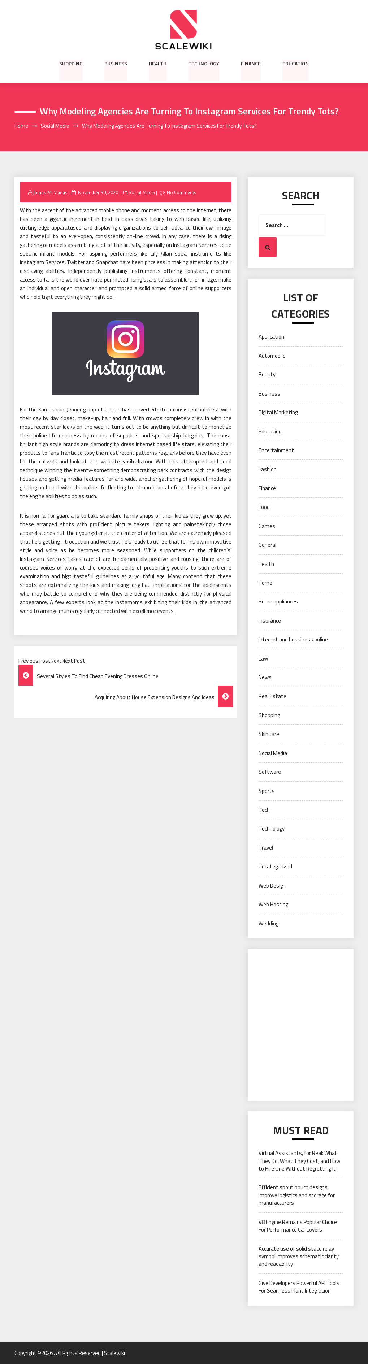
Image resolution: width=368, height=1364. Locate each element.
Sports (267, 791)
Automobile (272, 356)
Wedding (268, 923)
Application (271, 337)
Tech (264, 810)
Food (264, 507)
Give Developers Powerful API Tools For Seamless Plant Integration (299, 1287)
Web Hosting (273, 904)
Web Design (272, 885)
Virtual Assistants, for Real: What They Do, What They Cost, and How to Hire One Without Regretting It (299, 1161)
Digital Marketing (278, 412)
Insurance (270, 620)
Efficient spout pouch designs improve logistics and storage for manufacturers (297, 1195)
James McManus (50, 192)
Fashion (268, 469)
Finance (251, 63)
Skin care (269, 734)
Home (265, 583)
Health (157, 63)
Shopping (71, 63)
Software (270, 772)
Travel (266, 848)
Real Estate (272, 696)
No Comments (182, 192)
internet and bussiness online (293, 640)
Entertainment (276, 450)
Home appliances (278, 602)
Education (295, 63)
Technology (203, 63)
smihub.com (137, 462)
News (265, 677)
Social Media (142, 192)
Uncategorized (275, 867)
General (267, 545)
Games (267, 526)
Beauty (267, 375)
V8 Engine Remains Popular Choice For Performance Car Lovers (298, 1226)
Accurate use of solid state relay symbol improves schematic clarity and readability (299, 1256)
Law (263, 658)
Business (115, 63)
